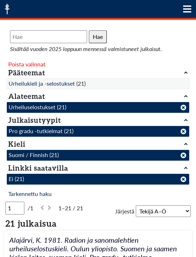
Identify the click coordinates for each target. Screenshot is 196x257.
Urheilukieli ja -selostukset (42, 83)
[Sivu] (14, 208)
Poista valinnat (27, 64)
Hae (98, 36)
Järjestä (124, 211)
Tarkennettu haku (30, 193)
